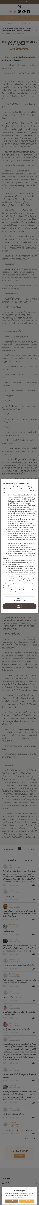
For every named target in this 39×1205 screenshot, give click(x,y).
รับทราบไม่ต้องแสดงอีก (19, 606)
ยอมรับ (12, 1201)
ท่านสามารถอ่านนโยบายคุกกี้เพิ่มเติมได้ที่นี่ (23, 1197)
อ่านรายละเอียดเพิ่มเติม (26, 1201)
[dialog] (19, 602)
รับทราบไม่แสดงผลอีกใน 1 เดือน (19, 599)
